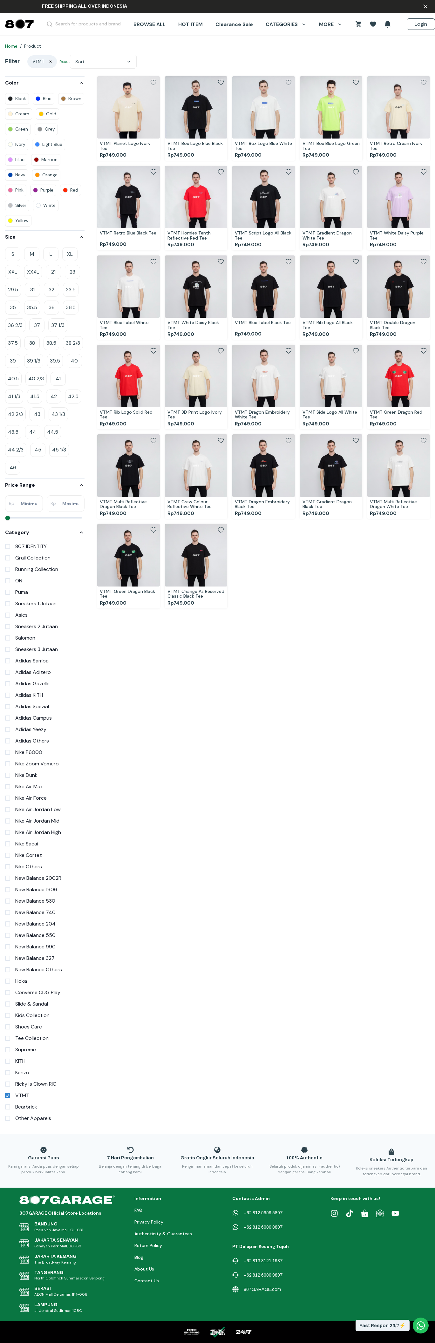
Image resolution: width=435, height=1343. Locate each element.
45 (38, 449)
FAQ (138, 1210)
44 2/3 (16, 449)
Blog (138, 1257)
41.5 (34, 396)
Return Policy (148, 1245)
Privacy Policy (148, 1222)
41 (58, 378)
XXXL (33, 271)
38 (32, 343)
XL (70, 254)
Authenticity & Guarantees (163, 1234)
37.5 (13, 343)
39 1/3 (33, 360)
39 (13, 360)
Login (421, 24)
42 (54, 396)
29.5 (13, 289)
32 (51, 289)
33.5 (71, 289)
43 (37, 414)
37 (37, 325)
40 (74, 360)
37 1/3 (58, 325)
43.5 (13, 432)
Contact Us (146, 1281)
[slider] (7, 518)
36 (52, 307)
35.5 (32, 307)
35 (13, 307)
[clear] (50, 61)
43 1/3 (58, 414)
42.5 (73, 396)
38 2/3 (73, 343)
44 (32, 432)
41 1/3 (14, 396)
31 (32, 289)
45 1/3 (59, 449)
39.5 (55, 360)
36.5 (71, 307)
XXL (12, 271)
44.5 (52, 432)
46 (13, 467)
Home (11, 46)
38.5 (51, 343)
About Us (144, 1269)
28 (72, 271)
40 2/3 (36, 378)
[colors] (17, 99)
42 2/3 (15, 414)
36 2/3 (15, 325)
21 (53, 271)
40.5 (13, 378)
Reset (64, 61)
